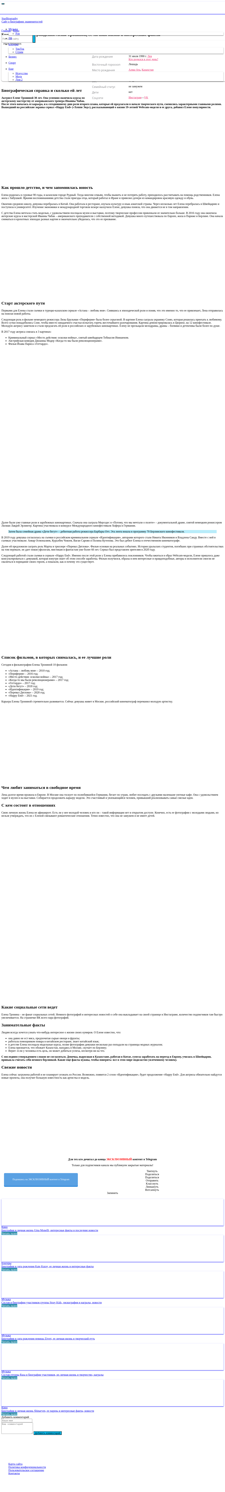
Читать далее (9, 1233)
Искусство (20, 73)
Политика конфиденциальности (27, 1469)
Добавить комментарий (51, 1435)
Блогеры (12, 44)
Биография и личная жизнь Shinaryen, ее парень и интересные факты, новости (47, 1410)
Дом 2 (17, 79)
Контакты (14, 1475)
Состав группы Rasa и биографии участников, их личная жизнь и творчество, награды (52, 1374)
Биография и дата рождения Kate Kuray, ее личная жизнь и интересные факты (47, 1266)
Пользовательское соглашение (26, 1472)
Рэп (16, 33)
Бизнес (11, 56)
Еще (9, 68)
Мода (17, 76)
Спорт (10, 62)
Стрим (18, 52)
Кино (4, 1227)
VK (146, 97)
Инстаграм (135, 97)
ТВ (8, 38)
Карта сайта (15, 1466)
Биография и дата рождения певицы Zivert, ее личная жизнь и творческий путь (48, 1338)
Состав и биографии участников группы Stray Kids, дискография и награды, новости (51, 1302)
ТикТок (18, 48)
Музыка (11, 29)
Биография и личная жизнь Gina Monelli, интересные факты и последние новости (49, 1230)
